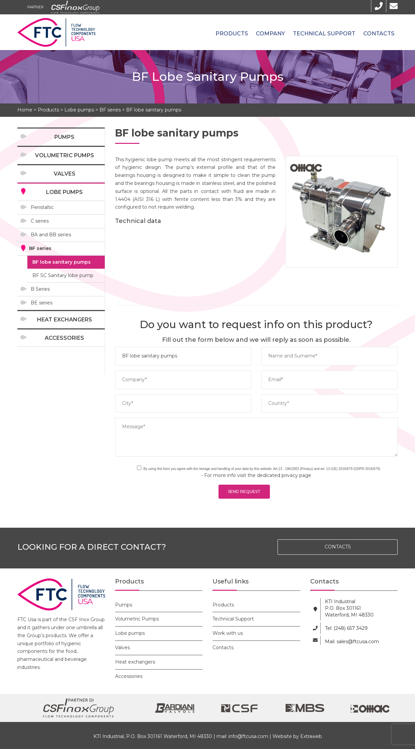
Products (232, 33)
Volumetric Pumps (64, 155)
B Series (40, 289)
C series (40, 221)
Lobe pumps (79, 110)
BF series (110, 110)
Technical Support (324, 33)
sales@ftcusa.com (358, 642)
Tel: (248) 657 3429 (346, 628)
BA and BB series (51, 235)
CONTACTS (338, 547)
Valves (64, 174)
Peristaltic (42, 207)
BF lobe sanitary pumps (153, 110)
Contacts (378, 33)
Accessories (64, 338)
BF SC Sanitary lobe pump (62, 275)
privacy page (296, 475)
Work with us (228, 633)
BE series (41, 303)
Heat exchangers (64, 319)
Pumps (64, 137)
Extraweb (311, 736)
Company (270, 33)
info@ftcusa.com (248, 736)
